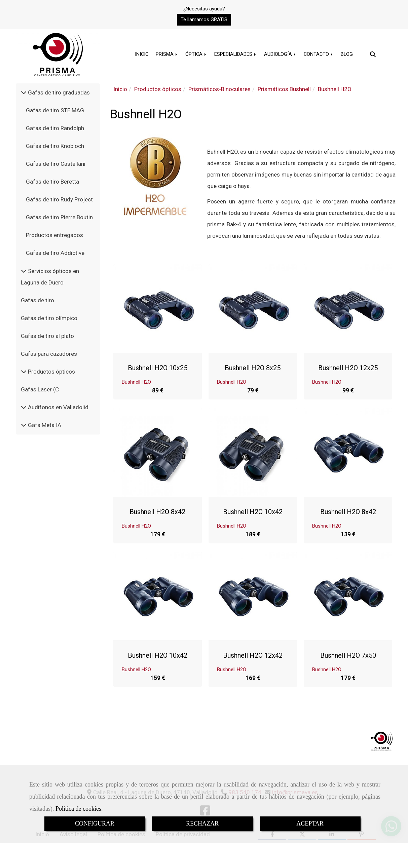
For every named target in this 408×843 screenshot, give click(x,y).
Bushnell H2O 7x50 (348, 655)
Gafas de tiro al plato (47, 336)
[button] (204, 20)
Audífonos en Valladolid (57, 407)
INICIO (142, 54)
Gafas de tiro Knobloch (55, 146)
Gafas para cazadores (49, 353)
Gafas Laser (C (40, 389)
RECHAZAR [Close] (202, 823)
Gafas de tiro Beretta (52, 181)
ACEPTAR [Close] (310, 823)
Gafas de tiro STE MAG (55, 110)
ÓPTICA (196, 54)
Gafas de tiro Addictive (55, 253)
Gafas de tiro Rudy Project (59, 199)
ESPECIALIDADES (235, 54)
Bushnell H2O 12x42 (253, 655)
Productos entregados (54, 235)
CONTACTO (319, 54)
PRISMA (167, 54)
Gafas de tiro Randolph (55, 128)
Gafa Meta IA (44, 425)
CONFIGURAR (94, 823)
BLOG (347, 54)
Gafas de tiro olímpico (49, 318)
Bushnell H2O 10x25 (157, 368)
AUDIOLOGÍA (280, 54)
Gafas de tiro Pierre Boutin (59, 217)
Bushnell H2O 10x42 (253, 511)
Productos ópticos (51, 371)
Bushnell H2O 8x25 (253, 368)
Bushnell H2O (136, 382)
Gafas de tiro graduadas (58, 92)
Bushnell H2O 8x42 (157, 511)
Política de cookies (78, 808)
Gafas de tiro (37, 300)
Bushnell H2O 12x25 (348, 368)
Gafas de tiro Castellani (55, 163)
